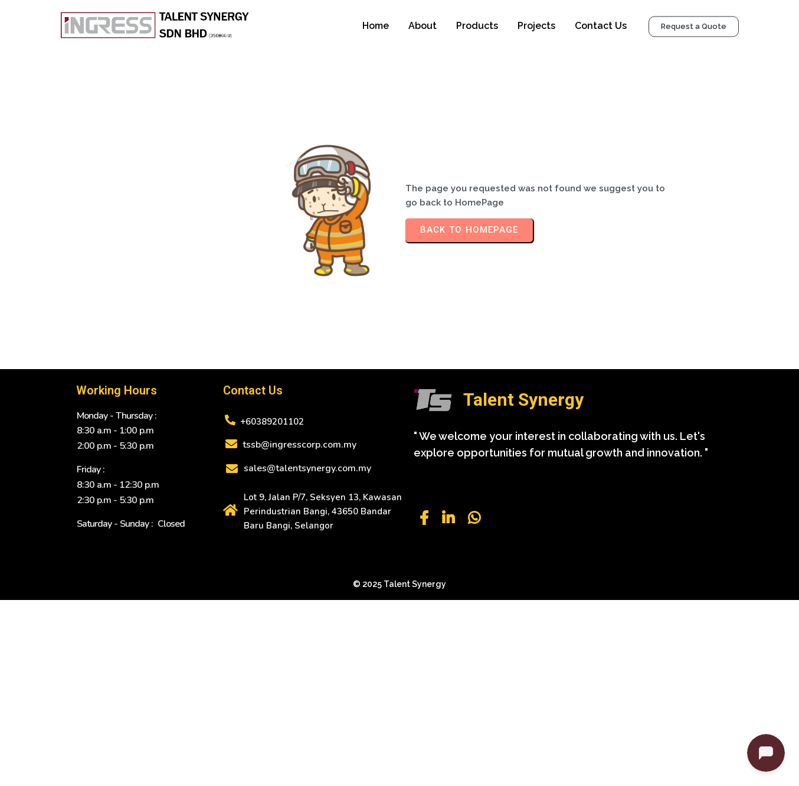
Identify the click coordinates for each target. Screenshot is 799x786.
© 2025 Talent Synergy (399, 632)
